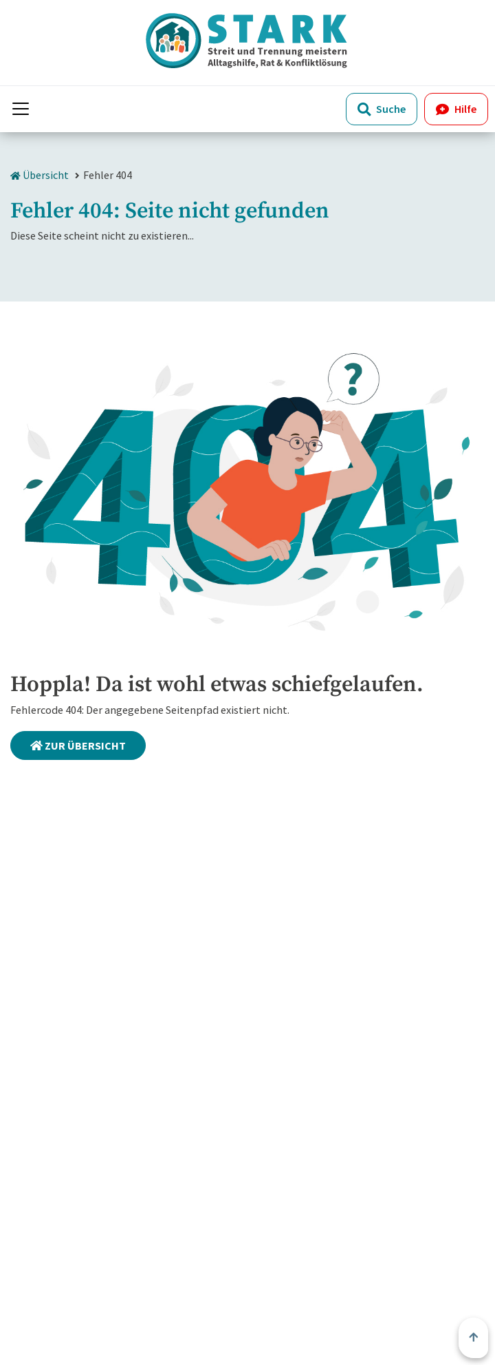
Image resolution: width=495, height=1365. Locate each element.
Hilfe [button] (456, 109)
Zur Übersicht (78, 745)
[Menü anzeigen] (20, 109)
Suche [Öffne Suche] (382, 109)
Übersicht (39, 175)
